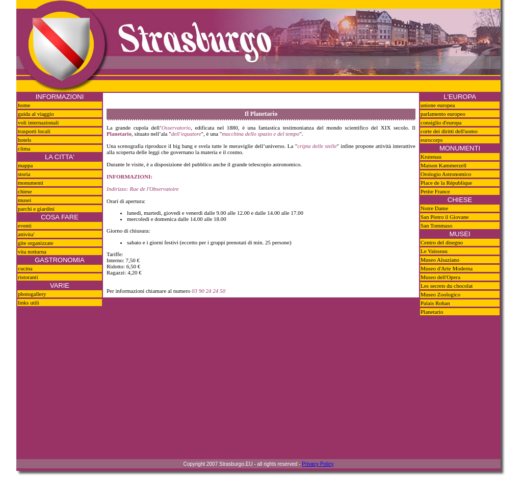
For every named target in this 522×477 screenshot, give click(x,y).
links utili (28, 302)
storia (24, 174)
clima (24, 148)
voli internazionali (38, 122)
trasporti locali (34, 131)
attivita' (26, 234)
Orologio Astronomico (446, 174)
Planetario (432, 312)
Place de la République (446, 183)
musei (24, 200)
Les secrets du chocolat (447, 286)
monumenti (30, 183)
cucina (25, 268)
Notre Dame (434, 208)
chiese (25, 191)
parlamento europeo (443, 114)
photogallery (32, 294)
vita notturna (32, 251)
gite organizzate (36, 243)
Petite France (435, 191)
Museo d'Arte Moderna (447, 268)
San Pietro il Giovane (444, 217)
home (24, 105)
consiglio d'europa (441, 122)
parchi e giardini (36, 209)
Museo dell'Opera (440, 277)
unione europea (438, 105)
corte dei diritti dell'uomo (449, 131)
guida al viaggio (36, 114)
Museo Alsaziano (440, 260)
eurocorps (431, 140)
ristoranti (28, 277)
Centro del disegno (442, 242)
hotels (24, 140)
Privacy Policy (317, 464)
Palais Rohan (435, 303)
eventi (25, 225)
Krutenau (431, 157)
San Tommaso (436, 225)
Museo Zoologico (440, 294)
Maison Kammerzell (443, 165)
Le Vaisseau (434, 251)
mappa (25, 165)
